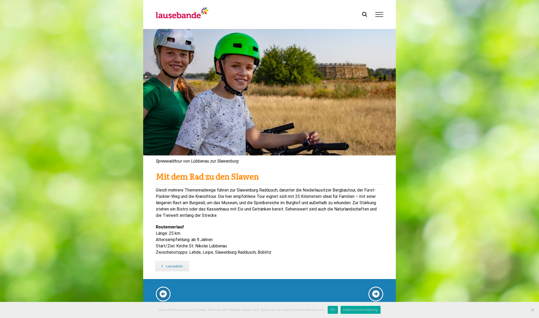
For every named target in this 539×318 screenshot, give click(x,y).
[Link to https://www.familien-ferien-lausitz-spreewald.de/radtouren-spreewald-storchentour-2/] (375, 294)
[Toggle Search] (364, 14)
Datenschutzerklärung (360, 310)
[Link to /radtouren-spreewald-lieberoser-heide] (163, 294)
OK (332, 310)
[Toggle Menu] (379, 14)
